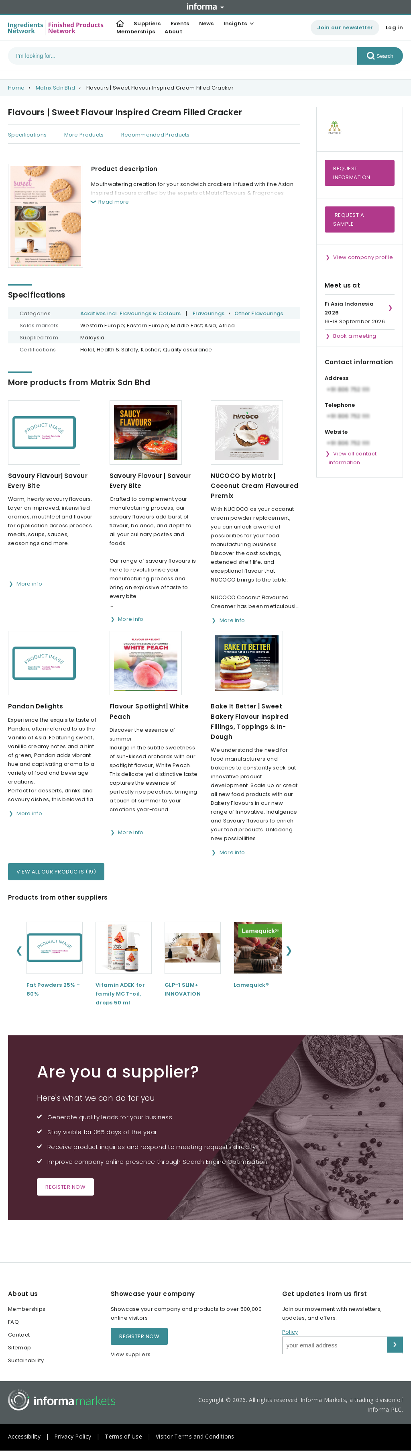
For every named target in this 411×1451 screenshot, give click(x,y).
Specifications (27, 135)
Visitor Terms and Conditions (195, 1436)
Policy (290, 1332)
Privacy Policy (72, 1436)
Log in (394, 27)
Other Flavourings (258, 313)
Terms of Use (123, 1436)
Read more (113, 202)
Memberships (135, 31)
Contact (19, 1335)
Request (351, 173)
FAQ (13, 1322)
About (173, 31)
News (206, 23)
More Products (84, 135)
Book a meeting (354, 336)
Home (16, 88)
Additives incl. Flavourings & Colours (130, 313)
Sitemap (19, 1347)
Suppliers (147, 23)
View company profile (363, 257)
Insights (235, 23)
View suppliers (131, 1354)
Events (180, 23)
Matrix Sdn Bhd (55, 88)
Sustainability (26, 1360)
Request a (348, 219)
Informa (205, 6)
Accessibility (24, 1436)
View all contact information (352, 458)
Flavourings (208, 313)
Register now (65, 1187)
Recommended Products (155, 135)
